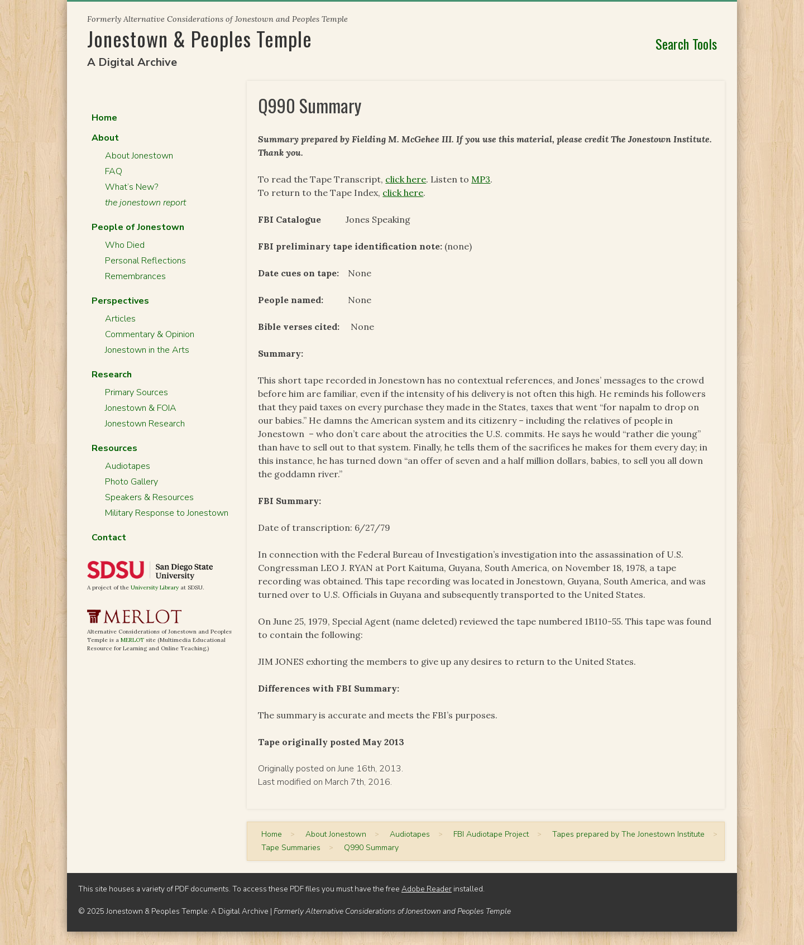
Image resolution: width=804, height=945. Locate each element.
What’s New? (131, 187)
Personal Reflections (145, 261)
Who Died (125, 245)
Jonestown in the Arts (147, 350)
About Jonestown (139, 156)
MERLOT (132, 640)
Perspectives (120, 301)
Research (112, 374)
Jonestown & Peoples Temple (199, 38)
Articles (120, 319)
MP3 (480, 179)
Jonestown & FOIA (140, 408)
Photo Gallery (131, 482)
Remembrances (135, 276)
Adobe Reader (426, 889)
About (105, 138)
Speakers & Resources (149, 497)
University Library (155, 587)
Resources (114, 448)
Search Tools (686, 43)
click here (405, 179)
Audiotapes (127, 466)
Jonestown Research (145, 424)
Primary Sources (136, 392)
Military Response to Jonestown (166, 513)
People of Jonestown (138, 227)
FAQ (113, 171)
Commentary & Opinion (149, 334)
